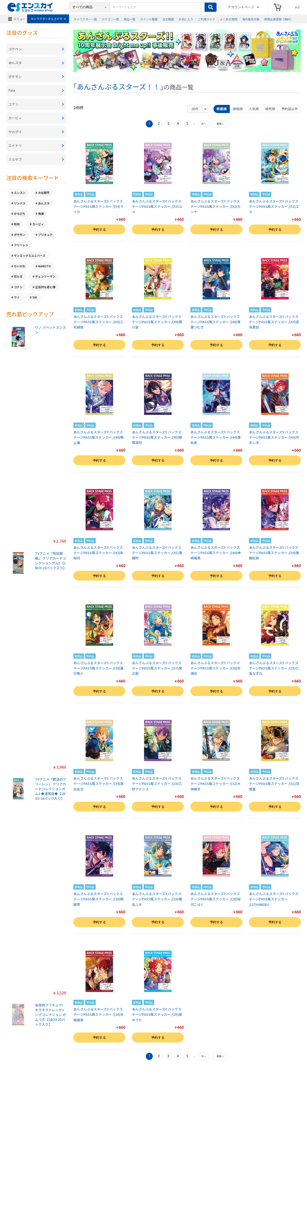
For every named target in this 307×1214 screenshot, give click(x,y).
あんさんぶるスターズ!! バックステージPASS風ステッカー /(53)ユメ (157, 206)
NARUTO (44, 270)
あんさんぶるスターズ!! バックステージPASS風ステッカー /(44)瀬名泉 (215, 437)
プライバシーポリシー (100, 1188)
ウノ (17, 301)
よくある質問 (228, 19)
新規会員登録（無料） (278, 19)
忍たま (18, 280)
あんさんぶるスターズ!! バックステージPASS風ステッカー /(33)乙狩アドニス (157, 783)
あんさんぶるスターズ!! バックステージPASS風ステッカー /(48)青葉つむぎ (215, 322)
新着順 (221, 108)
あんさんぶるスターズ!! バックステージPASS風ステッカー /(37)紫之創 (157, 668)
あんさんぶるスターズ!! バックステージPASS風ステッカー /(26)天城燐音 (98, 1014)
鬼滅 (41, 217)
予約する (99, 229)
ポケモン (19, 238)
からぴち (19, 217)
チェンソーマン (45, 280)
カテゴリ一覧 (110, 19)
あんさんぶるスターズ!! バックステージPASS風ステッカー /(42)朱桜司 (98, 553)
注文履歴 (168, 19)
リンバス (19, 206)
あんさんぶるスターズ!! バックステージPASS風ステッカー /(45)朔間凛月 (157, 437)
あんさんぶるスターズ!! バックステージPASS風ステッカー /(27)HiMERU (273, 899)
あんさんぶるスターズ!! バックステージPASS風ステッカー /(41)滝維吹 (157, 553)
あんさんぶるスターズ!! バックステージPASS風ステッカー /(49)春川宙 (157, 322)
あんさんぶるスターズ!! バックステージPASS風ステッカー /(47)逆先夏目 (274, 322)
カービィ (38, 228)
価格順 (237, 108)
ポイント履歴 (149, 19)
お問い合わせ (168, 1188)
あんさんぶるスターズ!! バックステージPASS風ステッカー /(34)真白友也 (98, 783)
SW (34, 301)
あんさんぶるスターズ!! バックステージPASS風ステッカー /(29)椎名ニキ (157, 899)
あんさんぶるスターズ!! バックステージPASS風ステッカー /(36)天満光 (215, 668)
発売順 (270, 108)
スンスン (19, 196)
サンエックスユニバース (29, 259)
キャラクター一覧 (85, 19)
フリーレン (21, 249)
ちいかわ (19, 270)
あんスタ (44, 206)
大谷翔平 (44, 196)
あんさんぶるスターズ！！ (118, 86)
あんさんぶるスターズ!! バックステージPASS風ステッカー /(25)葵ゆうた (157, 1014)
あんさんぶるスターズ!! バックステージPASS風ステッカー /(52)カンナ (215, 206)
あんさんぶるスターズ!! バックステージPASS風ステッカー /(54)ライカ (98, 206)
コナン (18, 291)
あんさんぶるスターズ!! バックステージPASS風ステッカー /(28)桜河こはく (215, 899)
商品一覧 (129, 19)
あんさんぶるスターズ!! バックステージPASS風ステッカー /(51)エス (274, 206)
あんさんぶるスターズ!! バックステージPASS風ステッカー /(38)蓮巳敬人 (98, 668)
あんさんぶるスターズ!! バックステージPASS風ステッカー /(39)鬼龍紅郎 (274, 553)
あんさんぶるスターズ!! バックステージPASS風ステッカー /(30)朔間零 (98, 899)
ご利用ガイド (206, 19)
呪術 (17, 228)
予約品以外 (289, 108)
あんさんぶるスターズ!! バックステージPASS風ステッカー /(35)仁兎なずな (274, 668)
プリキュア (45, 238)
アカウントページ (241, 7)
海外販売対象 (251, 19)
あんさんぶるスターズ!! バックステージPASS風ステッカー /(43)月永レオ (274, 437)
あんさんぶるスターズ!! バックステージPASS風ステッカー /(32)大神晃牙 (215, 783)
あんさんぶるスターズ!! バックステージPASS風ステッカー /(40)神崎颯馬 (215, 553)
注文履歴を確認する (193, 1188)
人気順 (253, 108)
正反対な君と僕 (45, 291)
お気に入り (186, 19)
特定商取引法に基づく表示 (65, 1188)
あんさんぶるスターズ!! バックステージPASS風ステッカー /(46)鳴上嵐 (98, 437)
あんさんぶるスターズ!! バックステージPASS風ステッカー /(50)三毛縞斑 (98, 322)
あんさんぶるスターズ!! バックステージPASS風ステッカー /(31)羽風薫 (274, 783)
